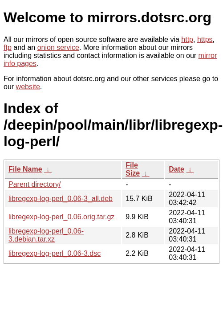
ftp (8, 47)
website (28, 86)
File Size (133, 169)
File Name (25, 169)
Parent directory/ (34, 184)
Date (176, 169)
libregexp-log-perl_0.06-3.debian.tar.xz (46, 235)
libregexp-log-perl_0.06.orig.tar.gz (61, 217)
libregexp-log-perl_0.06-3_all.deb (60, 198)
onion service (58, 47)
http (187, 39)
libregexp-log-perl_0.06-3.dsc (54, 253)
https (205, 39)
